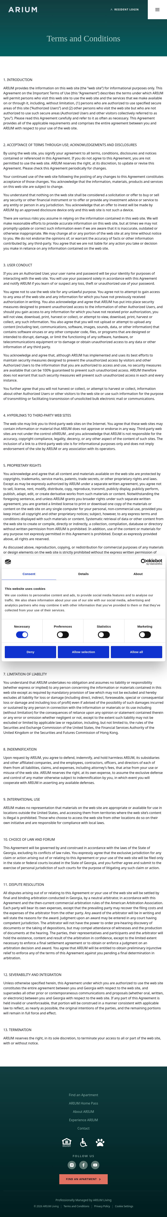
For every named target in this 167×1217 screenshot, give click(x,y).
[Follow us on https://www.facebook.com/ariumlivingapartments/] (83, 1165)
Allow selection (83, 652)
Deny (30, 652)
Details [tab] (83, 574)
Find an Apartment (83, 1095)
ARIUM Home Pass (83, 1103)
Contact (83, 1128)
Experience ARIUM (83, 1120)
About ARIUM (83, 1111)
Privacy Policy (102, 1206)
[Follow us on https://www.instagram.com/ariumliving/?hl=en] (72, 1165)
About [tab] (138, 574)
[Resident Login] (124, 10)
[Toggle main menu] (157, 9)
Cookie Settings (124, 1206)
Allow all (136, 652)
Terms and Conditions (76, 1206)
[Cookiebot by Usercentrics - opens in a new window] (144, 562)
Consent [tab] (29, 574)
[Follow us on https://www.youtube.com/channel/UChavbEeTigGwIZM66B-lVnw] (95, 1165)
